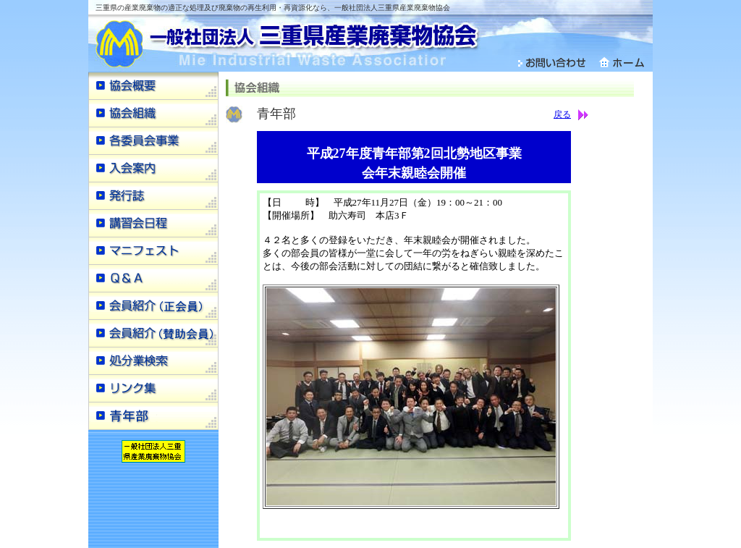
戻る (562, 114)
